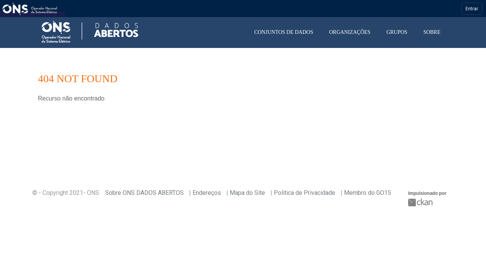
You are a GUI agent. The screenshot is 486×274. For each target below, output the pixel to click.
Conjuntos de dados (283, 32)
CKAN (421, 202)
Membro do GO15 (367, 192)
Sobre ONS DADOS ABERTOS (144, 192)
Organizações (350, 32)
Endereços (207, 192)
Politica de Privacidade (304, 192)
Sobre (431, 32)
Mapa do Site (247, 192)
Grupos (397, 32)
